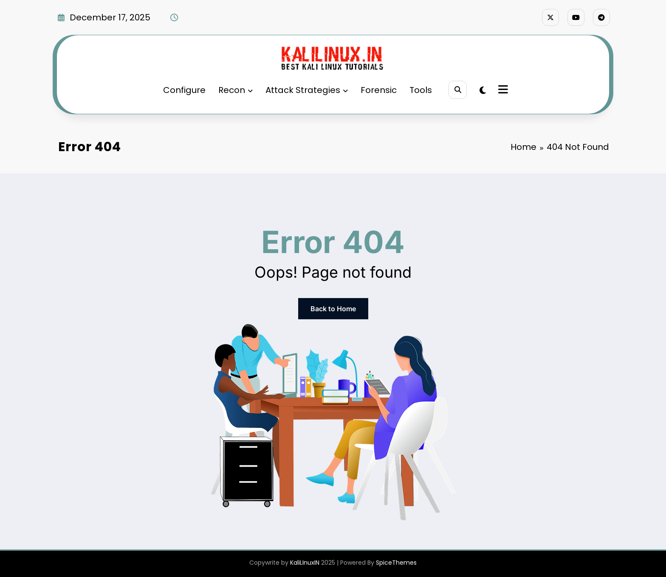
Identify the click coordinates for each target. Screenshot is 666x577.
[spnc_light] (483, 90)
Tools (420, 90)
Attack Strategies (306, 90)
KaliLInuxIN (304, 562)
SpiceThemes (396, 562)
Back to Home (333, 308)
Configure (184, 90)
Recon (235, 90)
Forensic (379, 90)
